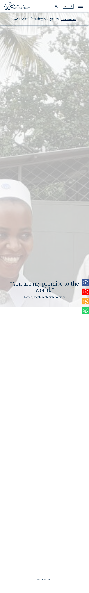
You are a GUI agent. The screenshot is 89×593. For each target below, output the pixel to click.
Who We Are (44, 579)
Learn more (68, 19)
